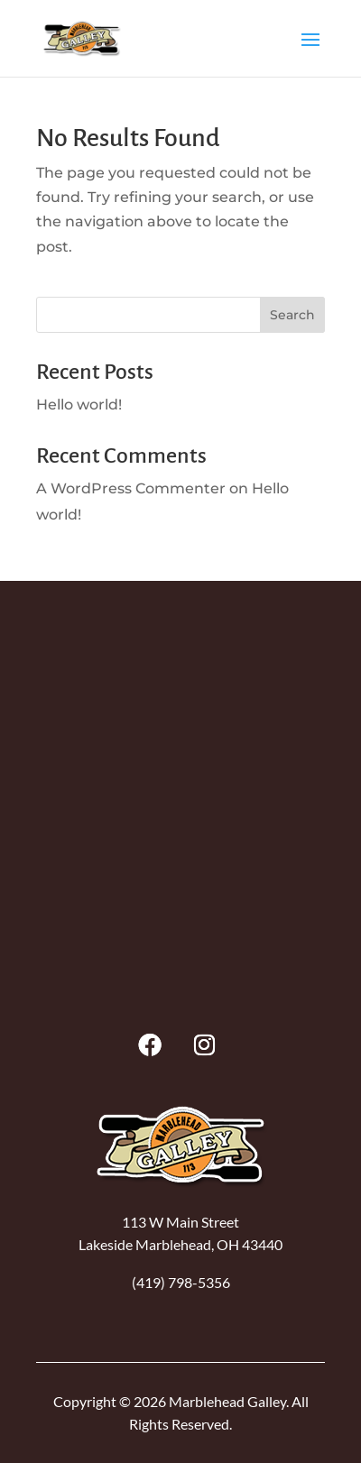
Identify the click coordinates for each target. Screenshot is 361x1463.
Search (292, 315)
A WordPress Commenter (131, 488)
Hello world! (79, 404)
